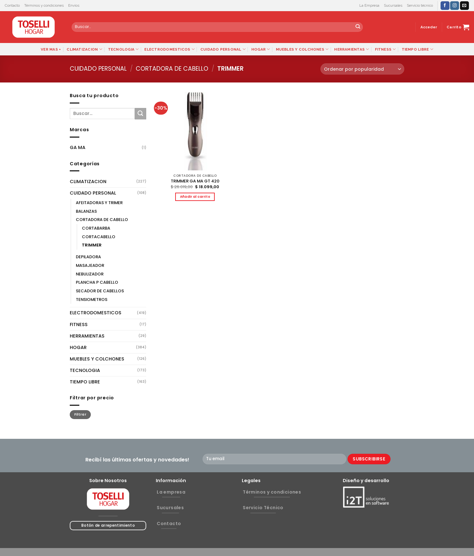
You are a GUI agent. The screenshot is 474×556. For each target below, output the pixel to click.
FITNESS (385, 49)
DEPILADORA (88, 257)
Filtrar (80, 414)
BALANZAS (86, 211)
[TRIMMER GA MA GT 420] (195, 131)
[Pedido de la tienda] (362, 69)
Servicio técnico (420, 5)
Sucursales (393, 5)
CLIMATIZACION (84, 49)
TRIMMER (92, 245)
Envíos (73, 5)
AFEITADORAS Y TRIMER (99, 203)
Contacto (12, 5)
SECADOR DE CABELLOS (100, 291)
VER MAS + (51, 49)
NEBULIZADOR (90, 274)
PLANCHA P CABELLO (97, 282)
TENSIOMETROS (91, 299)
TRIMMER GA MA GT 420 (195, 181)
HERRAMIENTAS (351, 49)
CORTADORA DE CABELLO (172, 68)
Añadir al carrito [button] (195, 196)
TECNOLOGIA (123, 49)
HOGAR (260, 49)
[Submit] (358, 27)
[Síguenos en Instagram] (454, 5)
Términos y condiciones (44, 5)
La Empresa (369, 5)
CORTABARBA (96, 228)
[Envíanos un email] (464, 5)
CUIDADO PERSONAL (223, 49)
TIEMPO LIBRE (417, 49)
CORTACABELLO (98, 237)
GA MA (77, 147)
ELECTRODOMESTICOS (169, 49)
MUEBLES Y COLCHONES (302, 49)
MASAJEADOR (90, 265)
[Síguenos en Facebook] (445, 5)
